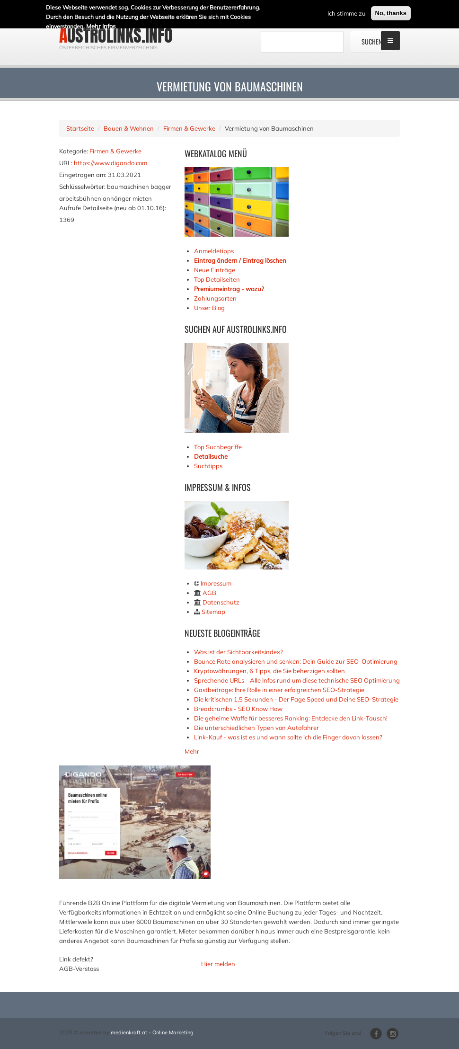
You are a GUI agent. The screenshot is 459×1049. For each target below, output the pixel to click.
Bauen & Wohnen (129, 128)
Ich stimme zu (346, 11)
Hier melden (218, 964)
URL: (65, 163)
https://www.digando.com (110, 163)
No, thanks (390, 10)
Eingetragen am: (82, 174)
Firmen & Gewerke (189, 128)
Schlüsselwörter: (82, 186)
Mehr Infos (100, 23)
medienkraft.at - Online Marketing (152, 1032)
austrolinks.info (116, 35)
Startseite (80, 128)
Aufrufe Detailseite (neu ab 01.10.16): (112, 208)
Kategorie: (73, 151)
